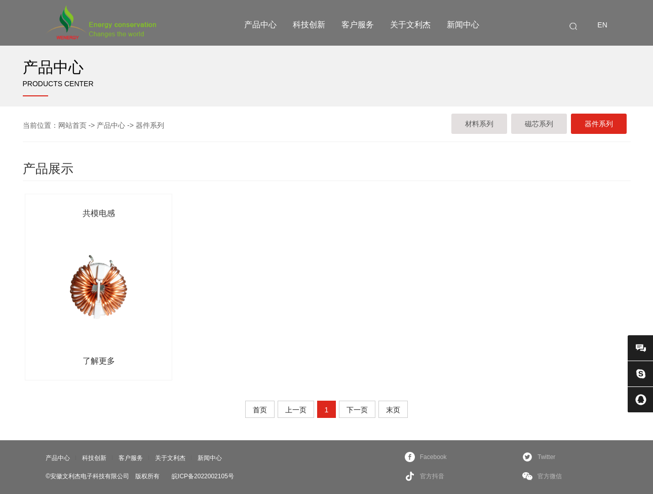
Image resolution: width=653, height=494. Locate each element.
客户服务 (357, 24)
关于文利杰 (410, 24)
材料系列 (479, 124)
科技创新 (309, 24)
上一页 (295, 410)
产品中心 (260, 24)
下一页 (357, 410)
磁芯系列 (539, 124)
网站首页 (72, 125)
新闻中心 (463, 24)
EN (602, 25)
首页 (260, 410)
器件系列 (150, 125)
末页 (393, 410)
